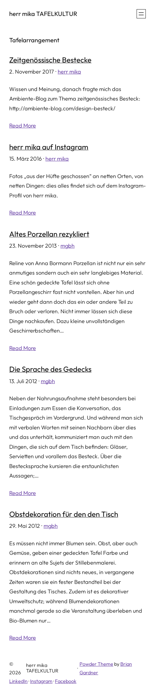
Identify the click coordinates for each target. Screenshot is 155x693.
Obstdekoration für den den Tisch (63, 514)
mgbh (67, 245)
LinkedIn (18, 681)
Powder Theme (96, 664)
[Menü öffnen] (141, 13)
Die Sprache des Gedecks (50, 369)
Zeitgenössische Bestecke (50, 60)
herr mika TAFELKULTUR (43, 13)
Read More (22, 125)
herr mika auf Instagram (48, 147)
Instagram (41, 681)
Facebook (65, 681)
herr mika (69, 71)
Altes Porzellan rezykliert (49, 234)
